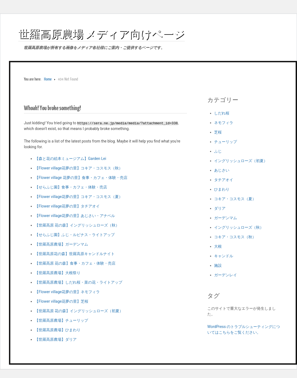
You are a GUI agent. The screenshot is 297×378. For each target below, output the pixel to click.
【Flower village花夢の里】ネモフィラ (67, 292)
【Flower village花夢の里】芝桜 (61, 301)
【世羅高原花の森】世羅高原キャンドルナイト (75, 254)
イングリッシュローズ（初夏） (240, 161)
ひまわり (221, 189)
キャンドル (223, 256)
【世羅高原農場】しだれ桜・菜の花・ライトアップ (78, 282)
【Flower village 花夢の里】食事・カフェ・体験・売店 (81, 177)
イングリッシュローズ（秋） (239, 227)
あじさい (221, 170)
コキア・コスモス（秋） (235, 237)
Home (48, 79)
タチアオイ (223, 180)
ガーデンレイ (225, 275)
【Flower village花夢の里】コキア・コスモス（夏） (79, 196)
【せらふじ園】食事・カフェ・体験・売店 (71, 187)
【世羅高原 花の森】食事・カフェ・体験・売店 (75, 263)
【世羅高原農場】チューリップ (61, 320)
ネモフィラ (223, 122)
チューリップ (225, 142)
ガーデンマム (225, 218)
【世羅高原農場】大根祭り (57, 273)
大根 (218, 246)
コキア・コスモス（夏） (235, 199)
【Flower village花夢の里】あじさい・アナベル (75, 215)
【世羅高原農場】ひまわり (57, 330)
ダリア (220, 208)
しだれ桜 (221, 113)
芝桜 (218, 132)
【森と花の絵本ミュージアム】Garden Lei (70, 158)
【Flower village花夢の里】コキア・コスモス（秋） (79, 168)
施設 (218, 265)
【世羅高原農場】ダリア (56, 339)
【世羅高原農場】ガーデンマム (61, 244)
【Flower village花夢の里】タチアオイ (67, 206)
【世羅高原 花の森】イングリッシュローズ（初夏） (79, 311)
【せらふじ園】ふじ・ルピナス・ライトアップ (75, 235)
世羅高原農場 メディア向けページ (101, 33)
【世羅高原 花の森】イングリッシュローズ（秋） (77, 225)
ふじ (218, 151)
